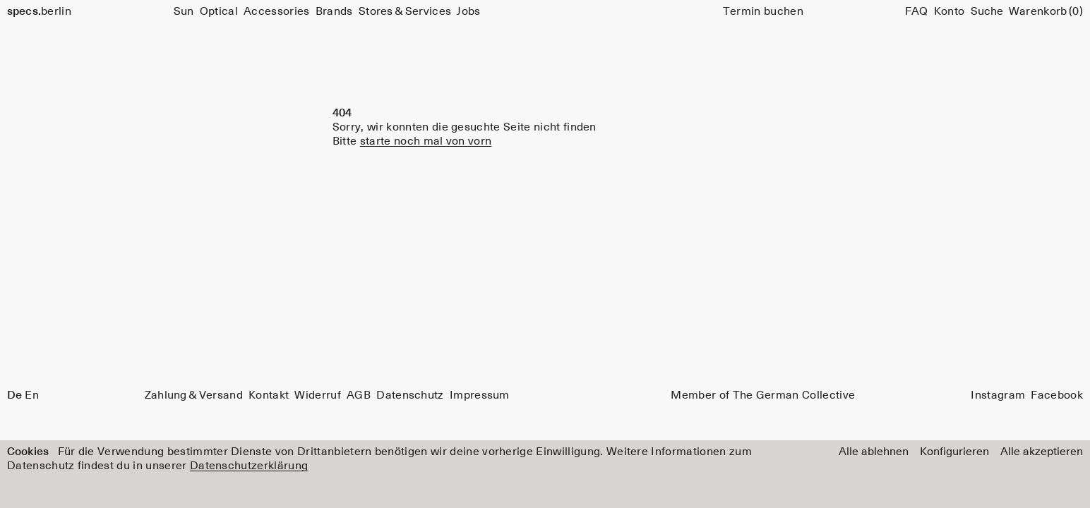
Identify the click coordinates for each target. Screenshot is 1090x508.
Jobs (468, 11)
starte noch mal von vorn (426, 141)
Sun (184, 11)
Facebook (1057, 395)
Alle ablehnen (874, 451)
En (32, 395)
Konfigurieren (954, 451)
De (14, 395)
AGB (359, 395)
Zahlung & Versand (194, 395)
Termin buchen (763, 11)
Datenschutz (410, 395)
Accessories (277, 11)
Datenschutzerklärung (249, 465)
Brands (334, 11)
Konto (949, 11)
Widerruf (317, 395)
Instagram (998, 395)
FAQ (916, 11)
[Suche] (987, 11)
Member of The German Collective (763, 395)
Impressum (480, 395)
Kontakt (268, 395)
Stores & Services (405, 11)
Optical (219, 11)
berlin (39, 11)
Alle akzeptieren (1041, 451)
